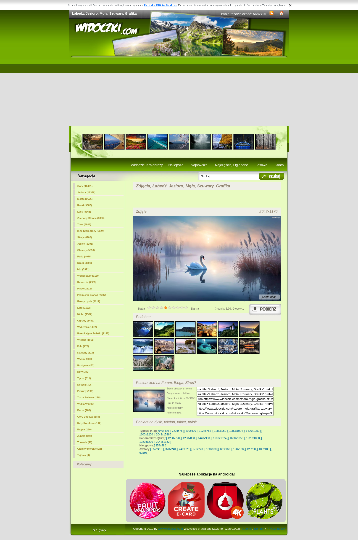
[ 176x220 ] (197, 449)
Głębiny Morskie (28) (89, 448)
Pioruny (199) (85, 391)
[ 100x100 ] (264, 449)
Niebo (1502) (84, 314)
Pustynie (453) (86, 365)
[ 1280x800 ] (188, 438)
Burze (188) (84, 410)
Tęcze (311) (84, 378)
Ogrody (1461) (85, 320)
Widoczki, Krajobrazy (147, 165)
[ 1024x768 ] (205, 430)
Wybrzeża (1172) (87, 327)
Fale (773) (83, 346)
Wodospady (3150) (88, 275)
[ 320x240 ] (170, 449)
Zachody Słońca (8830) (91, 218)
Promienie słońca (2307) (91, 295)
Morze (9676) (85, 198)
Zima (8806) (84, 224)
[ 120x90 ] (251, 449)
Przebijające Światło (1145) (93, 333)
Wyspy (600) (84, 359)
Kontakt (259, 528)
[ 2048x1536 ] (163, 434)
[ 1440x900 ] (203, 438)
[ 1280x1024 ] (236, 430)
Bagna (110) (84, 429)
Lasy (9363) (84, 211)
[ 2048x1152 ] (163, 441)
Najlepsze (175, 165)
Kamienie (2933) (87, 282)
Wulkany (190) (85, 403)
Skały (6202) (84, 237)
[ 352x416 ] (157, 449)
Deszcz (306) (84, 384)
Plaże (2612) (84, 288)
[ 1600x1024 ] (219, 438)
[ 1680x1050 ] (236, 438)
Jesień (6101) (85, 243)
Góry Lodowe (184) (88, 416)
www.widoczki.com (170, 528)
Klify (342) (83, 371)
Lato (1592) (84, 307)
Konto (279, 165)
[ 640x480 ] (163, 430)
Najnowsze (199, 165)
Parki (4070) (84, 256)
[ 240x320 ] (184, 449)
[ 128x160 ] (225, 449)
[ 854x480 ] (161, 445)
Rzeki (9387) (84, 205)
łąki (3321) (83, 269)
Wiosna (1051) (85, 339)
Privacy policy (276, 528)
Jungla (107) (84, 436)
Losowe (261, 165)
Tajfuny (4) (83, 455)
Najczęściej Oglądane (231, 165)
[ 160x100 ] (211, 449)
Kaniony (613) (85, 352)
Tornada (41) (84, 442)
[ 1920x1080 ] (253, 438)
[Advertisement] (179, 92)
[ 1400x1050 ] (252, 430)
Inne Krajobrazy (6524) (90, 231)
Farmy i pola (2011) (88, 301)
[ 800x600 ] (190, 430)
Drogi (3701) (84, 263)
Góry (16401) (85, 186)
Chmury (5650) (86, 250)
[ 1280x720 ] (173, 438)
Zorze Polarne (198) (88, 397)
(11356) (86, 192)
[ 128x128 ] (238, 449)
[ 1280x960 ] (220, 430)
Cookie (247, 528)
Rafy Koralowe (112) (89, 423)
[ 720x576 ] (177, 430)
